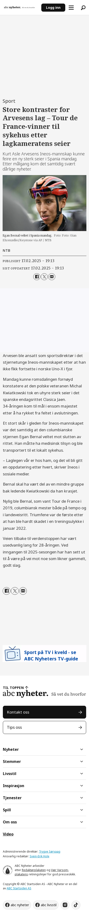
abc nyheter (20, 905)
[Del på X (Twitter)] (44, 276)
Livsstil (9, 773)
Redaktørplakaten (34, 870)
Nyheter (11, 749)
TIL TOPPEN (13, 687)
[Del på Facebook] (36, 276)
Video (8, 834)
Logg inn (53, 7)
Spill (7, 809)
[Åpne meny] (71, 8)
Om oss (10, 822)
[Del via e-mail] (51, 276)
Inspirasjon (13, 785)
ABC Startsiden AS (19, 888)
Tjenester (12, 797)
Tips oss (14, 727)
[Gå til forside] (19, 7)
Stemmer (12, 761)
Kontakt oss (18, 712)
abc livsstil (48, 905)
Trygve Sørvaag (49, 851)
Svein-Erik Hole (39, 856)
